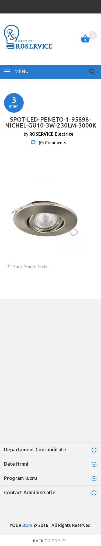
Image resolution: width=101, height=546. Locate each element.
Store (20, 525)
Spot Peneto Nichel (28, 266)
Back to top (50, 540)
